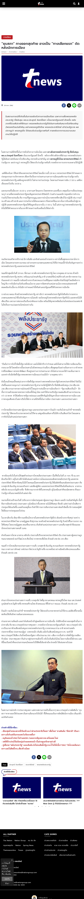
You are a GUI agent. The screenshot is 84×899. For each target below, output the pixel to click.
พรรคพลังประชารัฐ (44, 764)
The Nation (7, 840)
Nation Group (20, 840)
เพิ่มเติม (8, 874)
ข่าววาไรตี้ (74, 845)
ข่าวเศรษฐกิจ (62, 850)
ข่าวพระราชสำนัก (50, 840)
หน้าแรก (3, 52)
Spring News (28, 845)
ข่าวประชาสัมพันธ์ (50, 855)
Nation (18, 845)
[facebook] (64, 105)
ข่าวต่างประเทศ (49, 850)
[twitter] (69, 105)
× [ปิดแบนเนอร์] (11, 860)
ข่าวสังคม (73, 840)
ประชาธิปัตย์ (30, 764)
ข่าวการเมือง (13, 52)
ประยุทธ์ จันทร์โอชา (16, 764)
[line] (74, 105)
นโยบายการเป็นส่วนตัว (67, 855)
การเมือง (22, 52)
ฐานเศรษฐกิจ (30, 850)
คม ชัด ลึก (32, 840)
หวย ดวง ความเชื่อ (61, 845)
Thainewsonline (9, 850)
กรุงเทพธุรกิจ (8, 845)
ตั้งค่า (7, 883)
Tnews (20, 850)
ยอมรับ (7, 879)
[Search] (74, 3)
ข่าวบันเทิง (48, 845)
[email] (79, 105)
